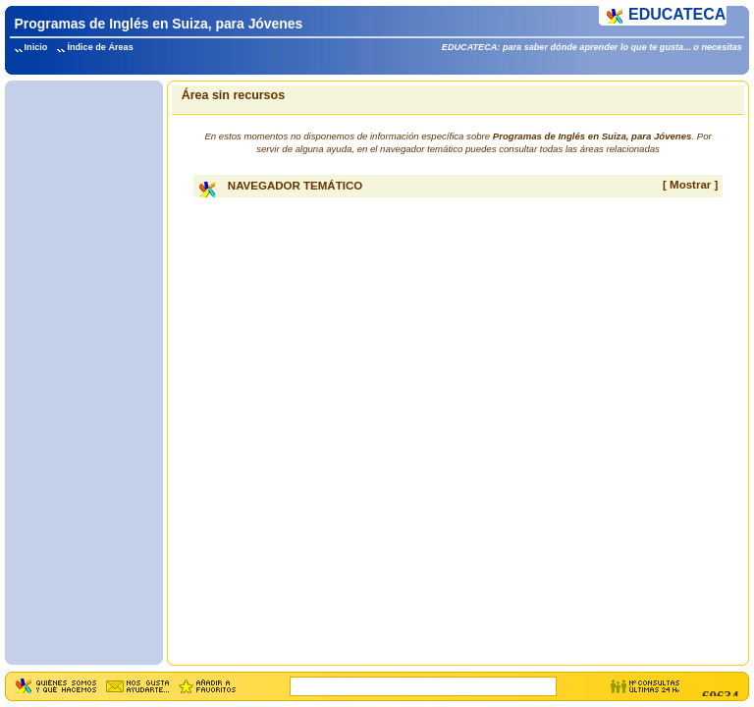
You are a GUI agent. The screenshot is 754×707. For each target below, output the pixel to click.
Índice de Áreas (100, 47)
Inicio (36, 47)
